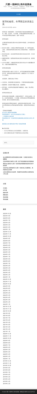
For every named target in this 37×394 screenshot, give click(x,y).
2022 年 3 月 (6, 300)
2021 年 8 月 (6, 315)
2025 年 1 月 (6, 229)
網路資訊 (5, 195)
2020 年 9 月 (6, 340)
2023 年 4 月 (6, 270)
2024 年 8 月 (6, 241)
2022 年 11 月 (7, 281)
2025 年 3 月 (6, 227)
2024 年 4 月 (6, 250)
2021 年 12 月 (7, 306)
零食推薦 (5, 199)
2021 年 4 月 (6, 324)
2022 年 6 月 (6, 293)
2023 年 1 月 (6, 277)
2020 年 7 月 (6, 345)
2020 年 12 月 (7, 334)
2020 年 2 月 (6, 356)
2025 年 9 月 (6, 216)
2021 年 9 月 (6, 313)
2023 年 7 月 (6, 263)
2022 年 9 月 (6, 286)
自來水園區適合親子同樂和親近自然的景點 (16, 133)
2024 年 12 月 (7, 232)
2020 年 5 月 (6, 349)
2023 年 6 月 (6, 265)
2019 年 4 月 (6, 379)
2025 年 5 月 (6, 225)
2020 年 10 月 (7, 338)
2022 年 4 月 (6, 297)
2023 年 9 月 (6, 259)
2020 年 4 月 (6, 352)
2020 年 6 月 (6, 347)
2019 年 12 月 (7, 361)
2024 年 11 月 (7, 234)
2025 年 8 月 (6, 218)
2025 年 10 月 (7, 213)
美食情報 (6, 128)
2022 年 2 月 (6, 302)
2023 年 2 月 (6, 275)
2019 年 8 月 (6, 370)
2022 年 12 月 (7, 279)
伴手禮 (5, 190)
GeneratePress (31, 391)
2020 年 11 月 (7, 336)
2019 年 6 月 (6, 374)
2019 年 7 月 (6, 372)
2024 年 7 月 (6, 243)
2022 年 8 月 (6, 288)
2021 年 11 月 (7, 309)
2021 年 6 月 (6, 320)
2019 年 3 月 (6, 381)
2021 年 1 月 (6, 331)
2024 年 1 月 (6, 256)
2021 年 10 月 (7, 311)
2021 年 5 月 (6, 322)
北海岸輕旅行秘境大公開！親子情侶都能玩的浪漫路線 (18, 161)
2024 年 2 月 (6, 254)
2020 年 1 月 (6, 358)
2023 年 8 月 (6, 261)
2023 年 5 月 (6, 268)
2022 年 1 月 (6, 304)
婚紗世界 (5, 192)
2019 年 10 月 (7, 365)
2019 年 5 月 (6, 377)
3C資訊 (5, 188)
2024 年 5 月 (6, 247)
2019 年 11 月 (7, 363)
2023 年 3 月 (6, 272)
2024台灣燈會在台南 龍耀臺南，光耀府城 (16, 131)
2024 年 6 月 (6, 245)
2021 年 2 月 (6, 329)
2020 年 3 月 (6, 354)
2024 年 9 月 (6, 238)
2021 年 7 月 (6, 318)
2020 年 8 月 (6, 343)
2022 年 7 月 (6, 290)
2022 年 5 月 (6, 295)
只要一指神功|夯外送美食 (18, 4)
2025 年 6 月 (6, 222)
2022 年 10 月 (7, 284)
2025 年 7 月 (6, 220)
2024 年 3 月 (6, 252)
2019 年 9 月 (6, 368)
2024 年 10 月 (7, 236)
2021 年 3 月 (6, 327)
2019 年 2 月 (6, 383)
